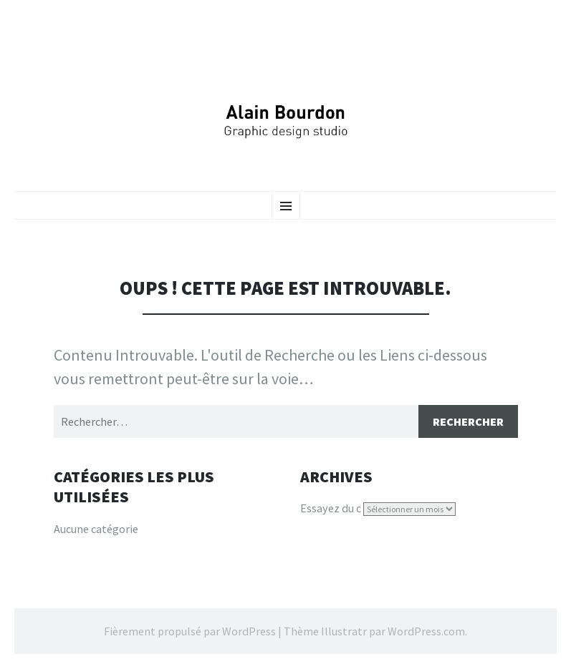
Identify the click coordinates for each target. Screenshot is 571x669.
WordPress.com (426, 631)
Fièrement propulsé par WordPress (190, 631)
